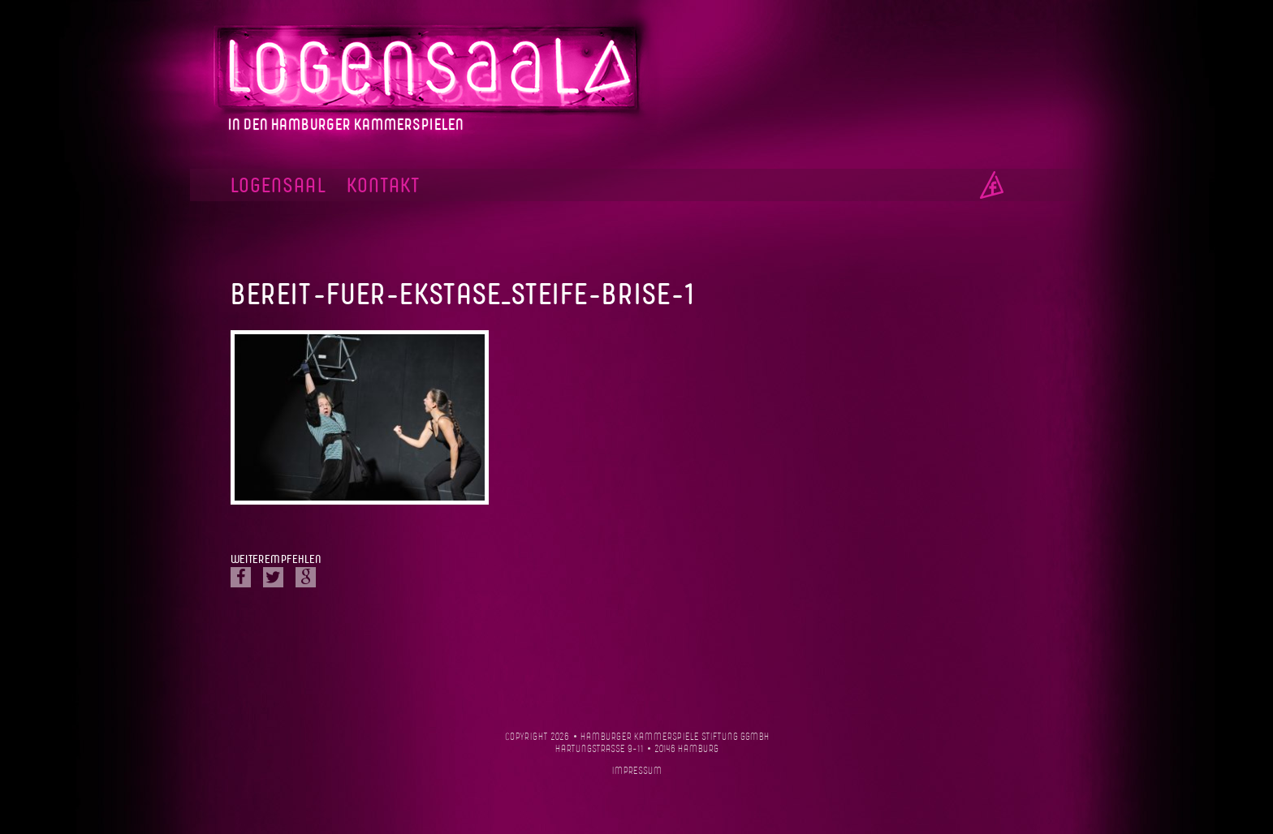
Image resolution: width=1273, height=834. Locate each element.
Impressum (637, 771)
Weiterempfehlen (276, 559)
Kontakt (384, 186)
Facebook (991, 185)
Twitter (273, 577)
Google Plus (306, 577)
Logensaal (278, 186)
